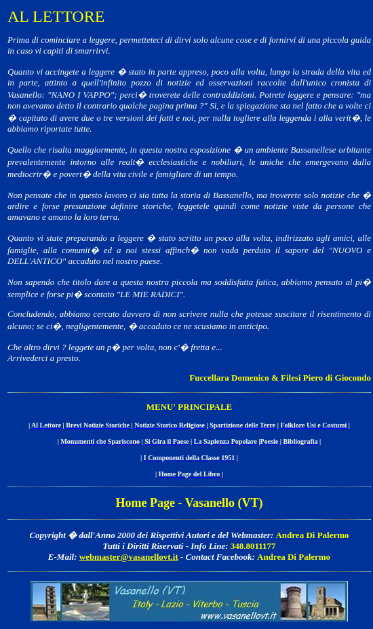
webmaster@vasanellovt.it (128, 557)
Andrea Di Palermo (312, 535)
